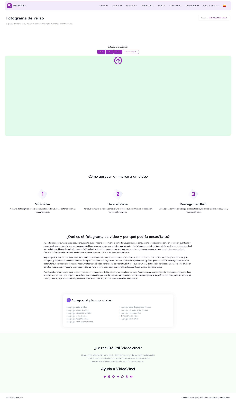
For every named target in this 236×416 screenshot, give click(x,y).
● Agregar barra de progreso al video (135, 307)
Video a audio (210, 6)
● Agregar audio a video (77, 307)
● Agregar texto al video (77, 316)
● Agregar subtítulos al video (79, 313)
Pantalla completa (131, 52)
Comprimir (191, 6)
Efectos (116, 6)
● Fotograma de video (128, 316)
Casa (203, 18)
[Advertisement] (118, 32)
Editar (102, 6)
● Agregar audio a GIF (128, 318)
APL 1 (101, 52)
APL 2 (110, 52)
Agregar (130, 6)
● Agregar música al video (78, 310)
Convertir (174, 6)
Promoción (146, 6)
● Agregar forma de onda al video (133, 310)
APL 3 (118, 52)
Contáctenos (224, 397)
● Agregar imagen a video (78, 318)
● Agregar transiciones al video (80, 321)
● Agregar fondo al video (130, 313)
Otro (160, 6)
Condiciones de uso (190, 397)
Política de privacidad (209, 397)
